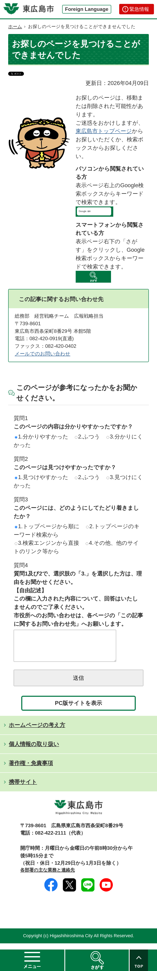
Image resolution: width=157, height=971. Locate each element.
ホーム (15, 26)
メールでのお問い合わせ (42, 353)
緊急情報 (139, 9)
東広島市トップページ (104, 131)
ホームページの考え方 (37, 731)
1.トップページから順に (47, 526)
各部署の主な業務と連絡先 (47, 876)
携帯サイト (23, 788)
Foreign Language (86, 9)
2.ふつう (87, 436)
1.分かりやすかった (41, 436)
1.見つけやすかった (41, 477)
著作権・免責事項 (31, 769)
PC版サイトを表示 (78, 709)
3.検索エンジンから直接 (47, 543)
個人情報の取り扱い (34, 750)
